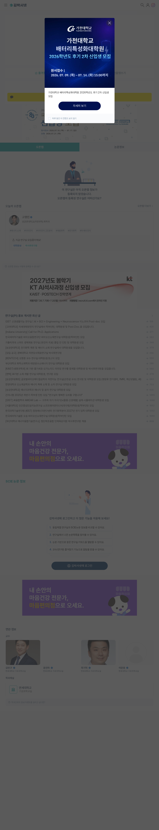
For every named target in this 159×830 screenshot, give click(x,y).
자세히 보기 (79, 106)
